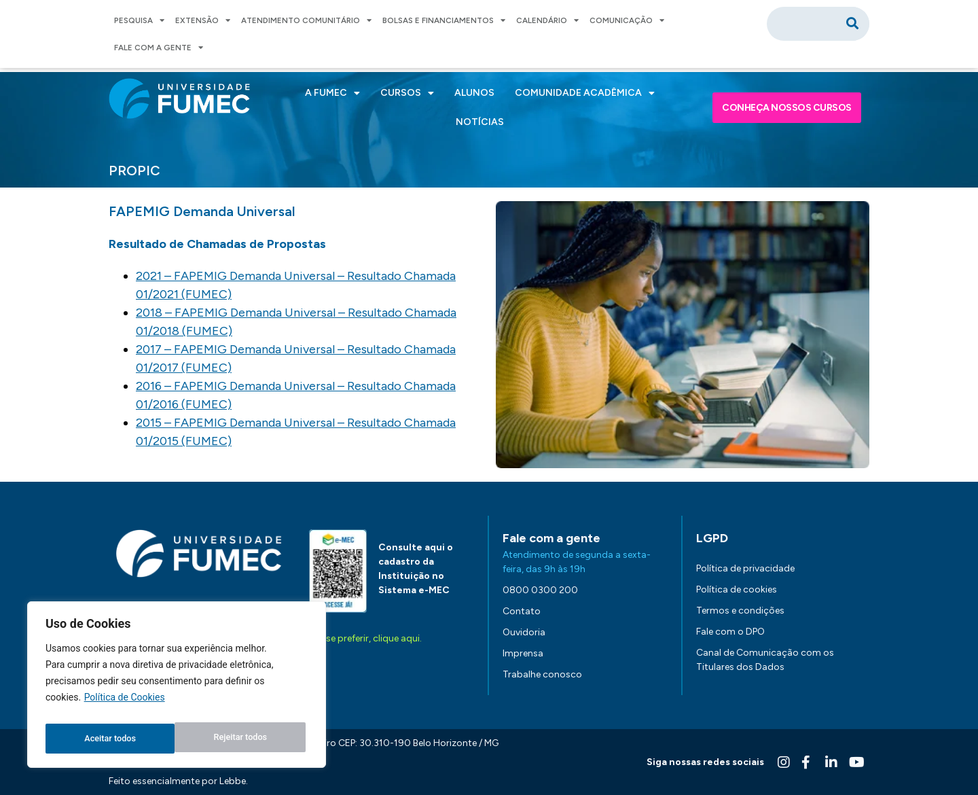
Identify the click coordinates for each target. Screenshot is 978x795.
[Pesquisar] (852, 24)
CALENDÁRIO (547, 20)
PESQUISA (139, 20)
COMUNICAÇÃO (627, 20)
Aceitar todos (243, 738)
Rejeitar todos (110, 738)
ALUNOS (474, 93)
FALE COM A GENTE (158, 47)
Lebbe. (233, 781)
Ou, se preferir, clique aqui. (365, 638)
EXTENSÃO (202, 20)
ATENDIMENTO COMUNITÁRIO (306, 20)
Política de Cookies (124, 704)
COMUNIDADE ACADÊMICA (585, 93)
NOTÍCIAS (480, 122)
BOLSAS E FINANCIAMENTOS (443, 20)
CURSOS (407, 93)
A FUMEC (332, 93)
